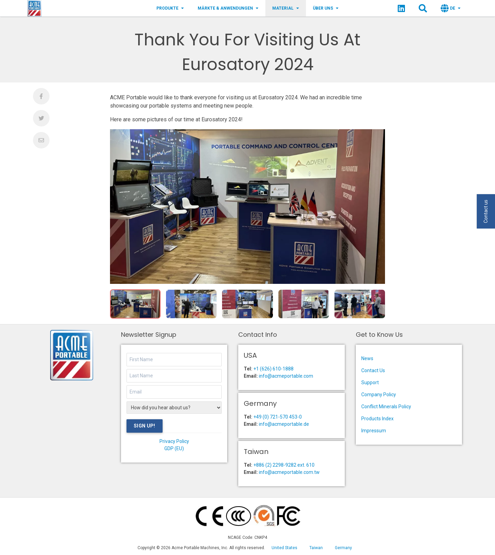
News (367, 358)
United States (284, 547)
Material (285, 8)
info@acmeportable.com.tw (289, 472)
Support (370, 382)
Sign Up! (144, 426)
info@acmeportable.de (284, 424)
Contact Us (373, 370)
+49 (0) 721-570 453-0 (277, 417)
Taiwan (316, 547)
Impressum (373, 430)
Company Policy (378, 394)
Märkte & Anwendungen (228, 8)
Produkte (170, 8)
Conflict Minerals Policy (386, 406)
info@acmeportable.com (286, 376)
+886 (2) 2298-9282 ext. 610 (284, 465)
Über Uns (326, 8)
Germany (343, 547)
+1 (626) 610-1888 (273, 368)
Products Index (377, 418)
